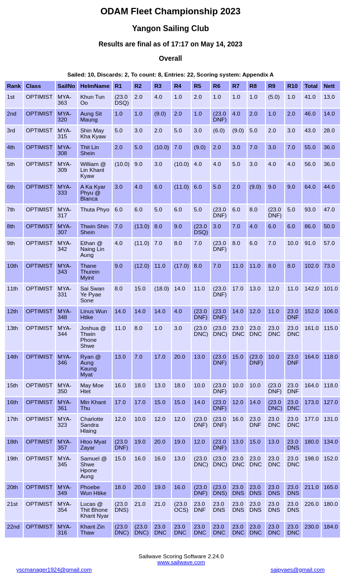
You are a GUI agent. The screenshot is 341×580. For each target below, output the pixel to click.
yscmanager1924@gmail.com (54, 570)
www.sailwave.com (181, 562)
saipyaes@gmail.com (297, 570)
